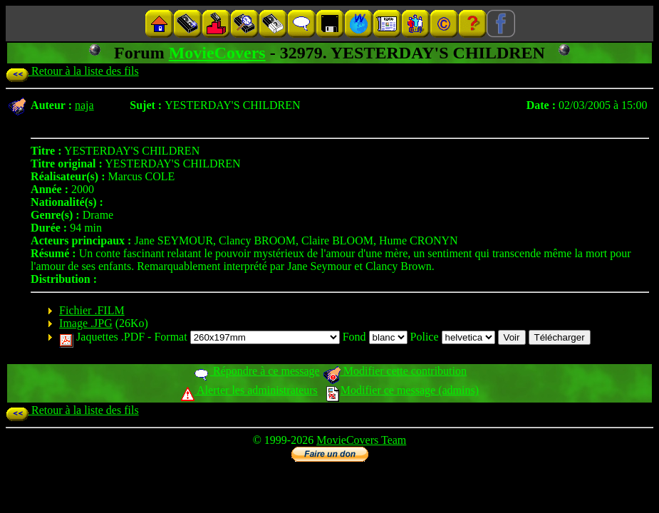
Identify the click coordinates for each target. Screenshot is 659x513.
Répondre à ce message (256, 371)
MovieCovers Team (361, 440)
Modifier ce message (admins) (402, 390)
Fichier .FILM (92, 310)
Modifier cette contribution (395, 371)
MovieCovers (217, 52)
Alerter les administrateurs (249, 390)
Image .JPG (86, 323)
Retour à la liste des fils (72, 71)
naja (84, 105)
